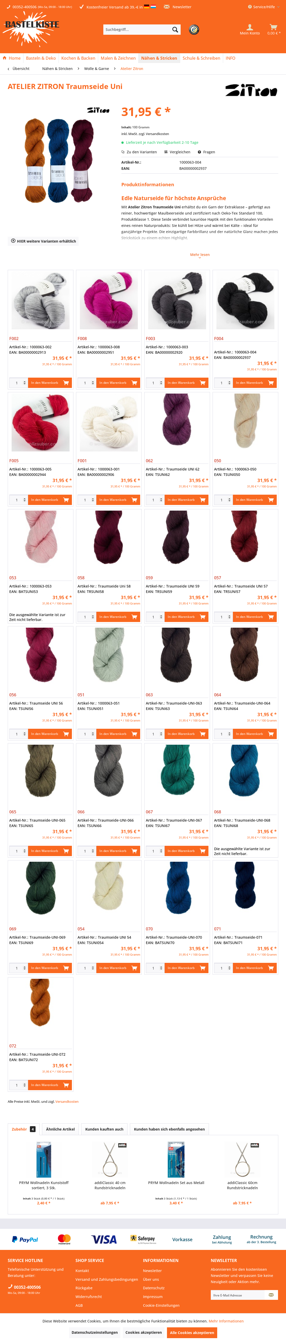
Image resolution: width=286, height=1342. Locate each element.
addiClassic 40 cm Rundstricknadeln (110, 1185)
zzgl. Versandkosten (154, 133)
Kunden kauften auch (104, 1129)
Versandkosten (67, 1101)
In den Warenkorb (50, 382)
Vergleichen (177, 151)
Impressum (153, 1296)
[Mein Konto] (250, 29)
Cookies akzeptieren (143, 1332)
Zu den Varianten (139, 151)
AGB (79, 1305)
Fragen (206, 151)
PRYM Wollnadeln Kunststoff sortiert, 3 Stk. (44, 1185)
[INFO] (230, 58)
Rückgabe (83, 1287)
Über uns (151, 1279)
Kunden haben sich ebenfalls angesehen (169, 1129)
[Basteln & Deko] (40, 58)
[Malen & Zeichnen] (118, 58)
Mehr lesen (200, 255)
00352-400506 (25, 6)
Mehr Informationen (226, 1321)
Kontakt (82, 1270)
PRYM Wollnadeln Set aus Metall (176, 1182)
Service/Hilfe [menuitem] (262, 6)
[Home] (11, 58)
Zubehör (24, 1129)
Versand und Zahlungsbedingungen (106, 1279)
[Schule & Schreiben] (201, 58)
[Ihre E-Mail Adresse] (238, 1295)
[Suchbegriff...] (142, 29)
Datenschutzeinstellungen (95, 1332)
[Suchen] (175, 29)
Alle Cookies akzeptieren (192, 1332)
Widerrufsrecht (88, 1296)
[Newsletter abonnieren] (271, 1295)
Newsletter (177, 6)
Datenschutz (154, 1287)
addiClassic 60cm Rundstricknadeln (242, 1185)
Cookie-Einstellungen (161, 1305)
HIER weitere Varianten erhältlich (43, 240)
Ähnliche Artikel (60, 1129)
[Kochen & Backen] (78, 58)
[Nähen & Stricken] (159, 58)
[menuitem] (149, 29)
